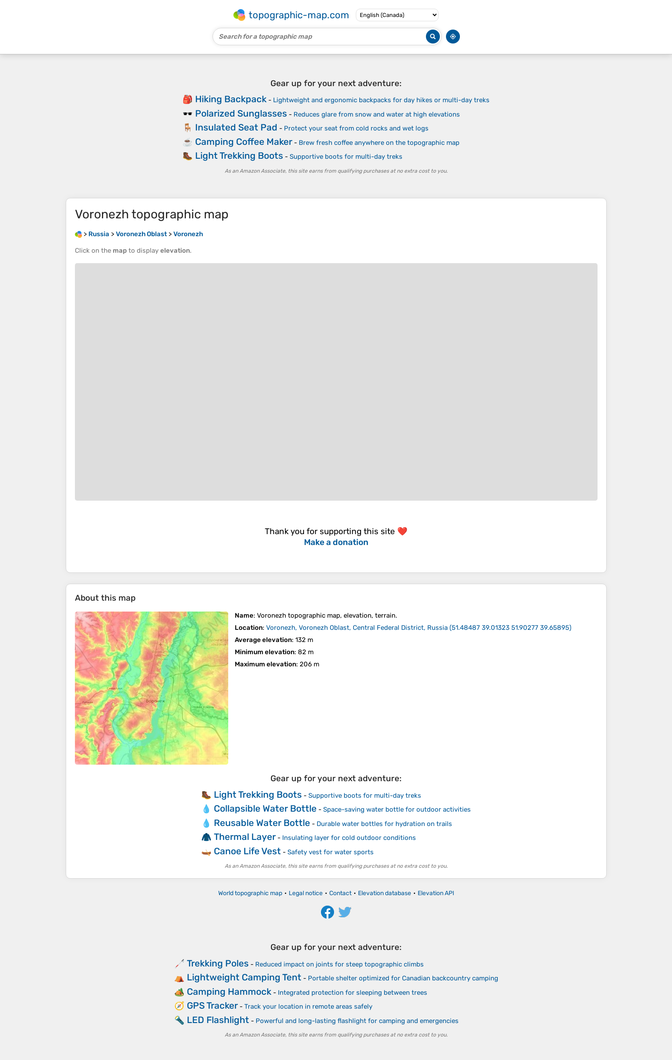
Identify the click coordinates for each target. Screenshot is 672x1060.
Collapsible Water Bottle (265, 808)
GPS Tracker (212, 1005)
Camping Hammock (229, 991)
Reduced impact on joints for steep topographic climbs (339, 964)
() (418, 628)
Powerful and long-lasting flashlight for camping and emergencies (357, 1021)
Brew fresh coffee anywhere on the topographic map (379, 143)
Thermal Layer (245, 836)
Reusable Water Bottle (262, 822)
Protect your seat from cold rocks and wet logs (356, 128)
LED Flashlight (218, 1019)
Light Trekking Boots (239, 155)
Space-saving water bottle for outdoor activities (397, 809)
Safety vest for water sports (330, 852)
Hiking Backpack (231, 99)
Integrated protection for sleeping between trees (352, 992)
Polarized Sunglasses (241, 113)
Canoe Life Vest (247, 851)
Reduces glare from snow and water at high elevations (377, 114)
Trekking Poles (218, 963)
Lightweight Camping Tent (244, 977)
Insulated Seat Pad (236, 127)
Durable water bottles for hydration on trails (384, 824)
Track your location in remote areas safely (308, 1006)
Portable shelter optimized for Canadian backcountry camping (403, 978)
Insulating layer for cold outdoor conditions (349, 838)
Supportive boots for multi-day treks (346, 157)
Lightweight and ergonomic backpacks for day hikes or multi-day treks (381, 100)
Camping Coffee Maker (243, 141)
